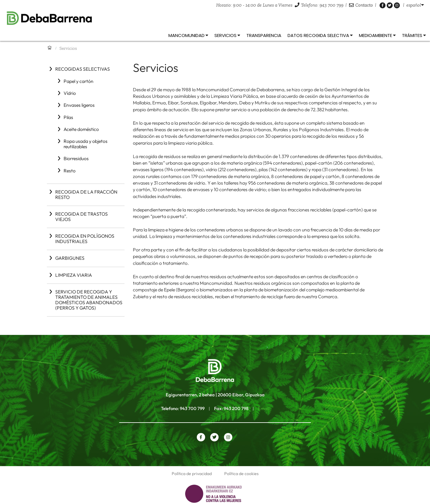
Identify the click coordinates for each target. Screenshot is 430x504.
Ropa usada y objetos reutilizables (86, 143)
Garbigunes (70, 258)
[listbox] (415, 5)
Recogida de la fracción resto (86, 194)
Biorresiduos (76, 158)
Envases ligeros (79, 105)
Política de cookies (241, 473)
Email (263, 408)
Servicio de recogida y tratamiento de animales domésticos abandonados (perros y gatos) (88, 300)
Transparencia (263, 35)
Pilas (68, 117)
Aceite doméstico (81, 129)
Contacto (364, 5)
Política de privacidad (192, 473)
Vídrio (70, 93)
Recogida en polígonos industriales (84, 238)
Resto (70, 171)
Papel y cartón (78, 81)
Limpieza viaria (73, 275)
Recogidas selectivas (82, 69)
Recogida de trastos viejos (81, 216)
